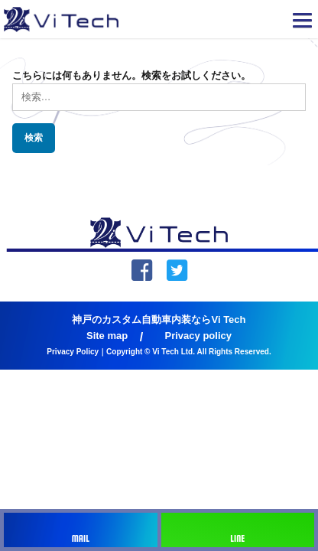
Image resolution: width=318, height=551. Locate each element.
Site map (107, 335)
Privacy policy (198, 335)
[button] (302, 22)
